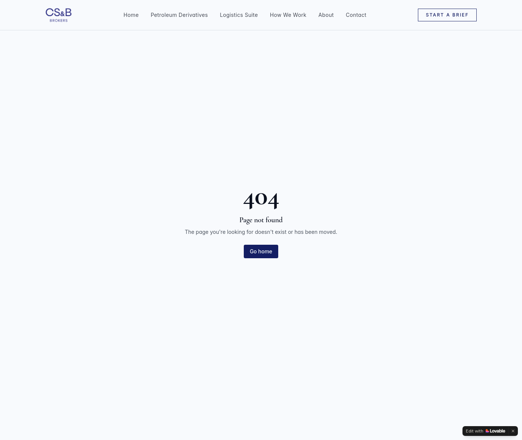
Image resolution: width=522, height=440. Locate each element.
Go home (261, 251)
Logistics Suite (239, 15)
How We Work (288, 15)
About (326, 15)
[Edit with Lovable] (485, 431)
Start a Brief (447, 15)
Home (131, 15)
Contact (356, 15)
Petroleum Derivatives (179, 15)
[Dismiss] (513, 431)
